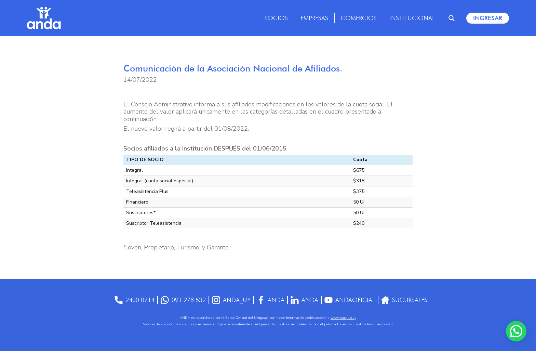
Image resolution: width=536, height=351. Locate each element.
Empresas (314, 18)
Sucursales (404, 300)
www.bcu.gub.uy (343, 317)
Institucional (412, 18)
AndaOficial (349, 300)
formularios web (379, 324)
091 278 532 (183, 300)
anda (304, 300)
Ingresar (487, 18)
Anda (270, 300)
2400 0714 (135, 300)
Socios (276, 18)
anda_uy (231, 300)
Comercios (359, 18)
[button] (516, 331)
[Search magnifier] (451, 18)
